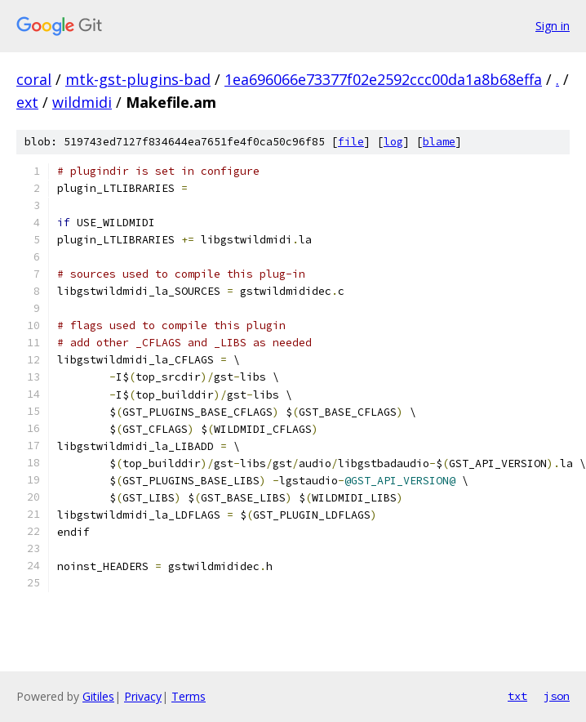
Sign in (552, 25)
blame (439, 142)
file (351, 142)
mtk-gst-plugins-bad (138, 79)
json (557, 696)
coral (33, 79)
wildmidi (82, 102)
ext (27, 102)
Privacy (143, 696)
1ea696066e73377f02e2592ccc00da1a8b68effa (383, 79)
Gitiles (98, 696)
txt (517, 696)
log (393, 142)
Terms (188, 696)
